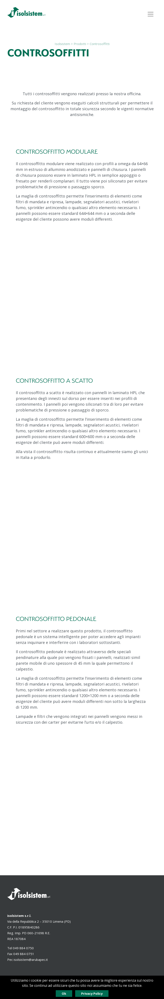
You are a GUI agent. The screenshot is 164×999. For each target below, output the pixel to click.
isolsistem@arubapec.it (31, 959)
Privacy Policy (91, 993)
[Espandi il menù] (150, 14)
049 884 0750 (23, 948)
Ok (64, 993)
